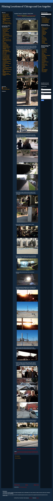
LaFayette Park (30, 452)
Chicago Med (44, 33)
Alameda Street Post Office (21, 451)
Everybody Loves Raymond (46, 55)
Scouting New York (5, 62)
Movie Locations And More (7, 51)
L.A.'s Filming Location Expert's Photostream (6, 50)
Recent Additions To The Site (7, 23)
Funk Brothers (22, 452)
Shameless (43, 67)
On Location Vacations (6, 56)
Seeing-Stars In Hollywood (7, 63)
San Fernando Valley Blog (6, 61)
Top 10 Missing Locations (6, 22)
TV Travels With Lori (6, 68)
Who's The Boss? (44, 70)
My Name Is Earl (44, 64)
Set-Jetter (4, 64)
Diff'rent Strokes (44, 52)
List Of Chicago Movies (45, 20)
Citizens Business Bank (30, 451)
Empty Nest (43, 54)
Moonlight (43, 41)
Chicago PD (43, 34)
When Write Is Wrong (6, 73)
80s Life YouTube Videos (6, 28)
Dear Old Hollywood (6, 33)
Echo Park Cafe (16, 452)
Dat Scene (4, 32)
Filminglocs (4, 42)
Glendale (26, 452)
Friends (43, 36)
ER (42, 35)
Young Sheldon (44, 71)
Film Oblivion (5, 43)
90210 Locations (5, 30)
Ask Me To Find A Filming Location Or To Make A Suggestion (6, 19)
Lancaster (35, 452)
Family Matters (44, 56)
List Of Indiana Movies (45, 21)
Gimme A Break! (44, 57)
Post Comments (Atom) (23, 487)
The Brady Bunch (44, 29)
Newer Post (17, 485)
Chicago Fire (44, 31)
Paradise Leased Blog (6, 57)
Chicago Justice (44, 32)
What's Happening (44, 69)
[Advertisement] (7, 81)
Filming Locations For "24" (7, 39)
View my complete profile (5, 89)
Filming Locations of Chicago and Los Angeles (26, 6)
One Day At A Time (44, 65)
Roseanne (43, 66)
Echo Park (36, 451)
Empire (43, 53)
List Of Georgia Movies (45, 22)
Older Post (36, 485)
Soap (42, 68)
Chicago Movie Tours (6, 31)
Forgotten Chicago (5, 44)
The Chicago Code (44, 43)
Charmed (43, 30)
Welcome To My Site (6, 14)
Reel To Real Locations (6, 58)
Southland (43, 42)
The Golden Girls (44, 58)
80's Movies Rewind (6, 29)
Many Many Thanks (5, 15)
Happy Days (44, 59)
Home (26, 485)
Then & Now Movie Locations (7, 67)
